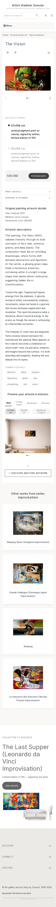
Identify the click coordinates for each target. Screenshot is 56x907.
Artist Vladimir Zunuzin (28, 5)
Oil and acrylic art (18, 35)
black (23, 372)
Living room (19, 403)
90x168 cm (24, 411)
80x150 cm (41, 411)
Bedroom (32, 403)
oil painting (12, 384)
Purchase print (39, 176)
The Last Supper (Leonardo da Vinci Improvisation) (25, 757)
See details (12, 785)
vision (35, 384)
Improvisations (36, 35)
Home (5, 35)
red (25, 384)
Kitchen (46, 403)
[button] (29, 98)
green (25, 378)
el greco (36, 372)
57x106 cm (10, 411)
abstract (11, 372)
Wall (8, 403)
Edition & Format (15, 118)
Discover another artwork (29, 473)
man (35, 378)
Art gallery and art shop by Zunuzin (22, 887)
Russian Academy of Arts (39, 8)
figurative (12, 378)
